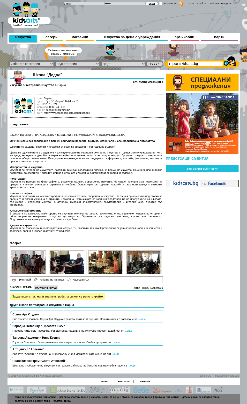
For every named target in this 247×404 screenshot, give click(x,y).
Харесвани (157, 288)
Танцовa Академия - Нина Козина (36, 337)
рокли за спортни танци (73, 397)
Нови (137, 288)
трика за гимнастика (167, 397)
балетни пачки (23, 401)
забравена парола (221, 3)
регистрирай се (197, 3)
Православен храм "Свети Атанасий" (39, 361)
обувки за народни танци (137, 397)
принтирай (21, 280)
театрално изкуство (40, 85)
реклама (144, 381)
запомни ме (170, 3)
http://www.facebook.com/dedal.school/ (67, 112)
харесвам (78, 279)
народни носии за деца (105, 397)
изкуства (23, 37)
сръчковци (184, 37)
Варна (62, 85)
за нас (105, 381)
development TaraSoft (227, 375)
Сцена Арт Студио (26, 314)
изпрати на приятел (49, 279)
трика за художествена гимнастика (35, 397)
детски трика (43, 401)
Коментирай (46, 288)
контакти (124, 381)
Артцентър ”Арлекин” (28, 349)
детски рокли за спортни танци (201, 397)
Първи (146, 288)
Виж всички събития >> (202, 168)
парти (219, 37)
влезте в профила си (59, 296)
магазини (80, 37)
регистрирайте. (93, 296)
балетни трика (62, 401)
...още (142, 319)
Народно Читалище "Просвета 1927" (39, 326)
